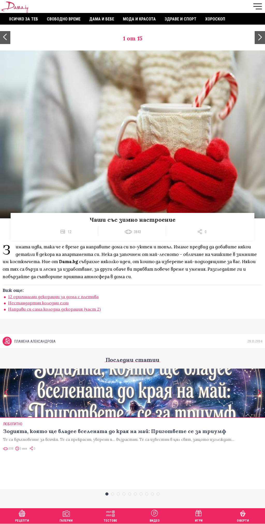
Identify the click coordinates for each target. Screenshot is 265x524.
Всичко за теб (23, 19)
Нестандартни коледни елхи (38, 302)
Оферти (243, 515)
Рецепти (22, 515)
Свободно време (63, 19)
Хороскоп (215, 19)
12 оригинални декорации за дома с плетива (53, 296)
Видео (155, 515)
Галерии (66, 515)
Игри (199, 515)
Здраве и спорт (180, 19)
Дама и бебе (101, 19)
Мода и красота (139, 19)
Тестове (110, 515)
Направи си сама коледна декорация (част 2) (54, 309)
